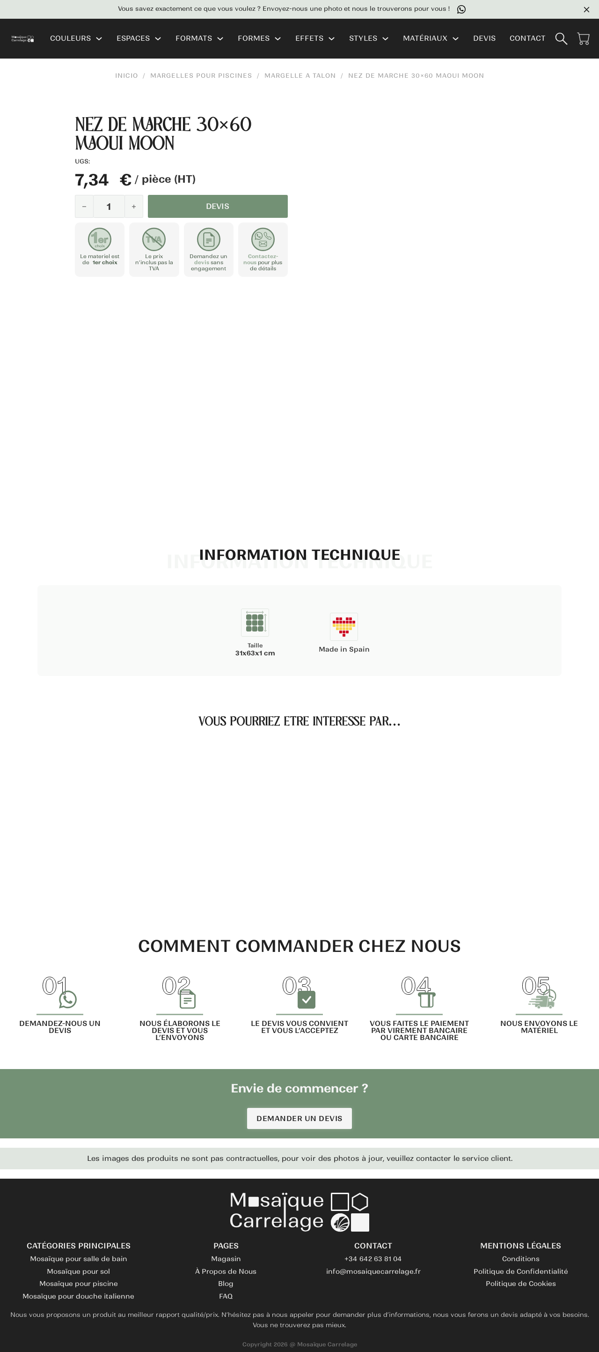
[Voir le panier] (583, 38)
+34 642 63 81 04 (373, 1259)
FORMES (254, 39)
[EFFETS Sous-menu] (331, 38)
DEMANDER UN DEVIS (299, 1118)
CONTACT (528, 39)
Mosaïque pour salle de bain (78, 1259)
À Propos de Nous (225, 1271)
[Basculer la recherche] (561, 38)
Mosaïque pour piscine (78, 1283)
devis (201, 262)
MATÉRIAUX (425, 39)
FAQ (226, 1296)
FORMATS (193, 39)
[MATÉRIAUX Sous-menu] (455, 38)
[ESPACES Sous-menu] (157, 38)
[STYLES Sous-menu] (385, 38)
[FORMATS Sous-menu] (220, 38)
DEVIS (484, 39)
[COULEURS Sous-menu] (98, 38)
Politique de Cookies (521, 1283)
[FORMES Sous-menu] (277, 38)
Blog (226, 1283)
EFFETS (309, 39)
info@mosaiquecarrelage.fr (373, 1271)
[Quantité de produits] (109, 206)
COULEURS (70, 39)
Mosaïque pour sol (78, 1271)
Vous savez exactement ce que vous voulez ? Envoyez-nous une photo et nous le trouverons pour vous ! (292, 9)
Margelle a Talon (300, 76)
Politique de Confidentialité (521, 1271)
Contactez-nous (260, 259)
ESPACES (133, 39)
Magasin (226, 1259)
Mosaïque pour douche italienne (78, 1296)
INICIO (126, 76)
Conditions (521, 1259)
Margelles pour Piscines (201, 76)
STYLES (363, 39)
